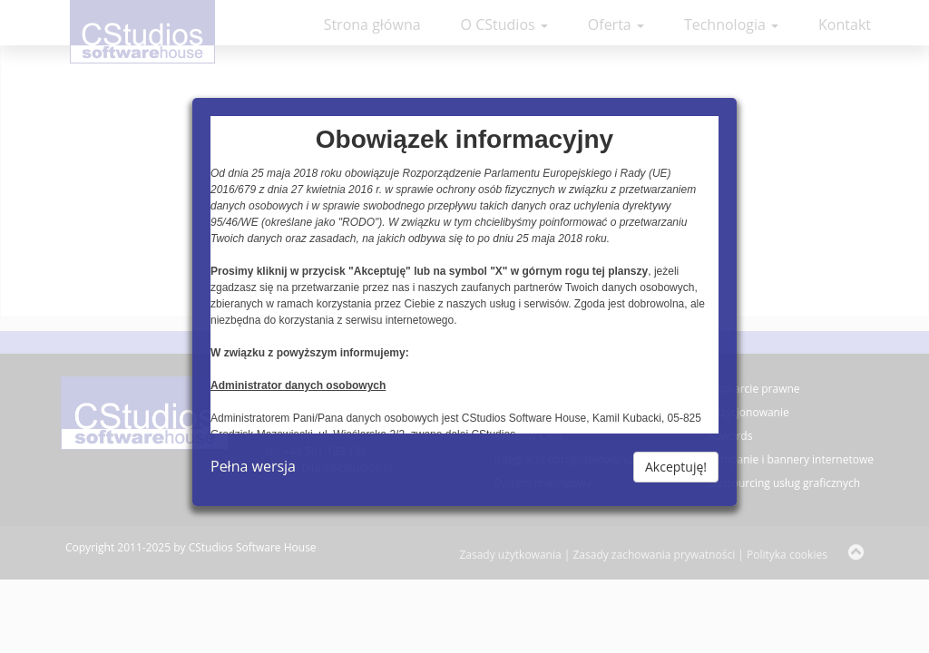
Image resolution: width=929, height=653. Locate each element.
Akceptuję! (676, 466)
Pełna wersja (253, 466)
